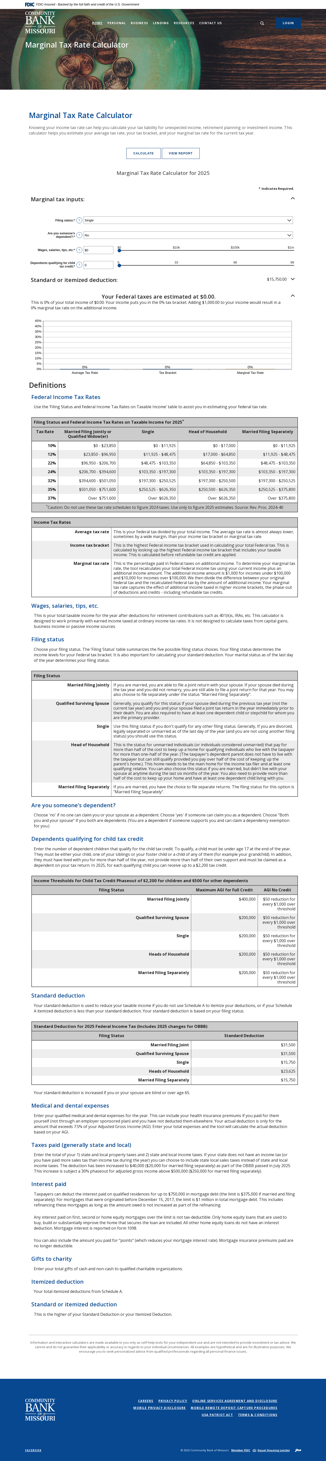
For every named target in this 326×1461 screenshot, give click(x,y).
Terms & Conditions (258, 1415)
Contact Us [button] (210, 23)
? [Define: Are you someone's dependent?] (79, 235)
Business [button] (139, 23)
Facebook (33, 1450)
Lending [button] (161, 23)
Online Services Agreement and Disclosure (234, 1401)
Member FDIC (240, 1450)
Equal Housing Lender (274, 1450)
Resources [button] (184, 23)
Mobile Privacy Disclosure (159, 1408)
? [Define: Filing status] (79, 220)
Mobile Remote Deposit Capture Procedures (234, 1408)
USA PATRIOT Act (217, 1415)
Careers (145, 1401)
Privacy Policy (172, 1401)
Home (97, 23)
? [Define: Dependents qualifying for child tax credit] (79, 264)
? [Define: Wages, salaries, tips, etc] (79, 250)
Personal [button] (116, 23)
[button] (163, 199)
